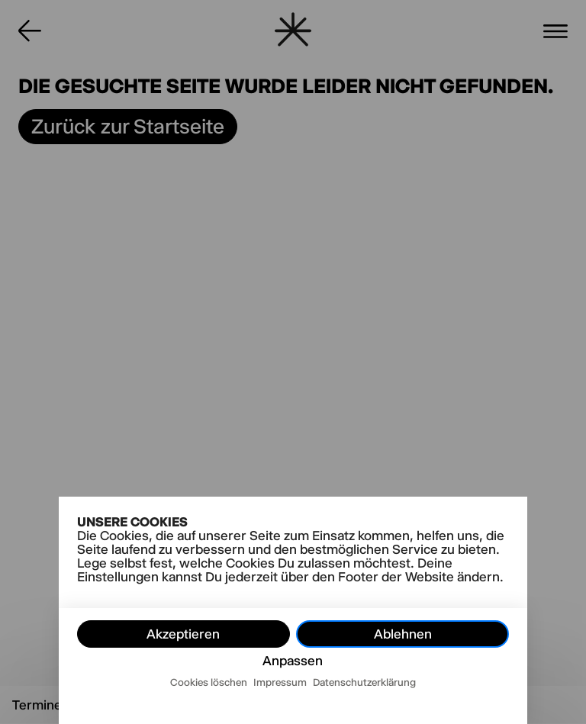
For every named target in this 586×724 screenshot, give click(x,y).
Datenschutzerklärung (364, 682)
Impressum (280, 682)
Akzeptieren (183, 634)
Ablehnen (403, 634)
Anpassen (292, 661)
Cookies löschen (208, 682)
